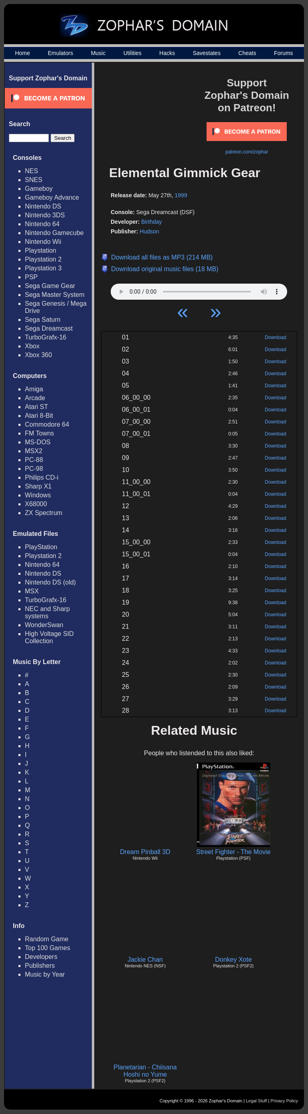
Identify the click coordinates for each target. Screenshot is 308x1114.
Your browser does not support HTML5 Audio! (199, 290)
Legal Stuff (256, 1100)
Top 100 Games (47, 947)
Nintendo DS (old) (50, 582)
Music (98, 53)
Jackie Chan (145, 959)
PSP (31, 277)
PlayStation (41, 547)
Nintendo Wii (43, 241)
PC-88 (34, 459)
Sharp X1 (38, 486)
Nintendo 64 (42, 224)
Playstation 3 (43, 268)
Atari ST (36, 406)
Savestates (207, 53)
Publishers (40, 965)
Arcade (35, 397)
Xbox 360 (38, 355)
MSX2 (34, 451)
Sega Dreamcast (49, 328)
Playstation (40, 250)
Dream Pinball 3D (145, 851)
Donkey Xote (233, 959)
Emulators (60, 53)
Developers (41, 956)
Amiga (34, 389)
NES (31, 171)
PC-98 (34, 468)
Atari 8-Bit (39, 415)
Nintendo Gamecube (54, 232)
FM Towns (39, 433)
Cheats (247, 53)
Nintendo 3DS (45, 215)
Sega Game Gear (50, 285)
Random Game (47, 939)
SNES (34, 179)
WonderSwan (44, 624)
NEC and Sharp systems (47, 612)
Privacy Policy (284, 1100)
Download (275, 337)
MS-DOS (38, 442)
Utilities (133, 53)
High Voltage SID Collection (49, 637)
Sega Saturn (43, 319)
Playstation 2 (43, 259)
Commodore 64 (47, 424)
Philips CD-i (42, 477)
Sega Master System (55, 294)
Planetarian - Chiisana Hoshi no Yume (144, 1071)
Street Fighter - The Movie (233, 851)
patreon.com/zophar (246, 152)
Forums (283, 53)
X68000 (36, 504)
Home (22, 53)
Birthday (151, 222)
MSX (32, 591)
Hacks (167, 53)
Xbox (32, 346)
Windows (38, 495)
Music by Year (45, 974)
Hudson (149, 231)
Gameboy (39, 188)
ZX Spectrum (43, 512)
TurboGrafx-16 (45, 337)
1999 (181, 195)
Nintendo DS (43, 206)
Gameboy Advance (52, 197)
